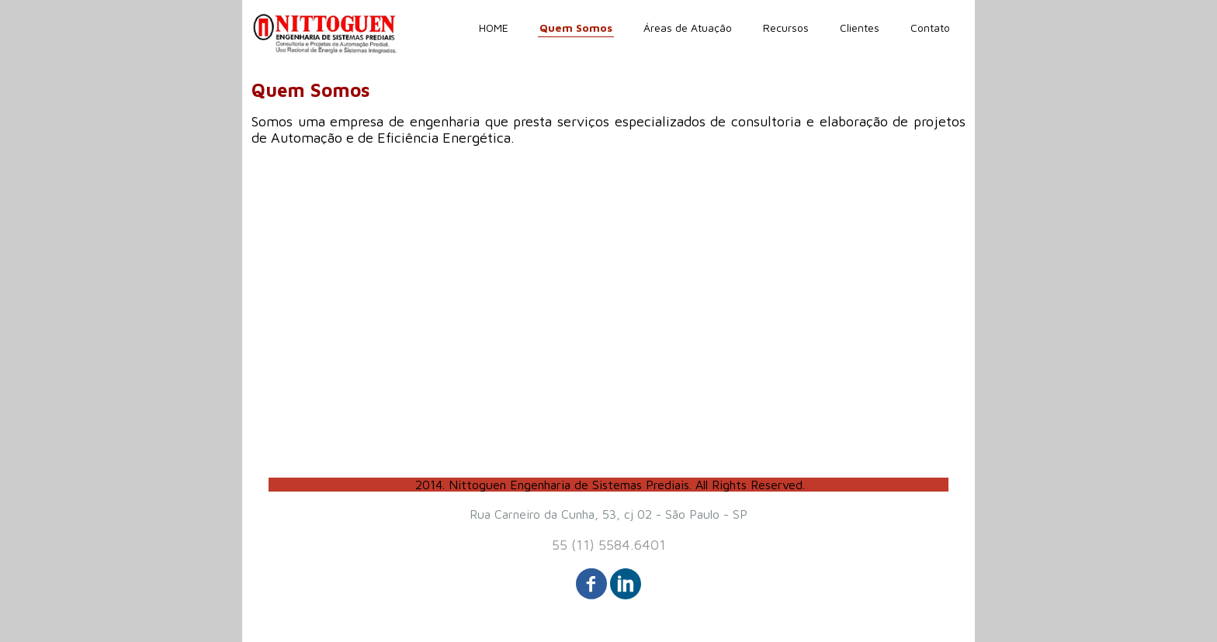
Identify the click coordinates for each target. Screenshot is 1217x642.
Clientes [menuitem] (859, 27)
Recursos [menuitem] (786, 27)
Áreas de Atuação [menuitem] (687, 27)
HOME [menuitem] (493, 27)
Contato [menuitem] (930, 27)
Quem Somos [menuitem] (575, 27)
